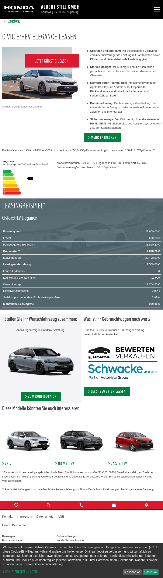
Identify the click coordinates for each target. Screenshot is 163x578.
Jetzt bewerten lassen (108, 392)
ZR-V (8, 464)
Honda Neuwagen (12, 540)
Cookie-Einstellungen (20, 572)
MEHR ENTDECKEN (103, 137)
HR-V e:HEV (66, 464)
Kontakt (7, 516)
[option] (28, 444)
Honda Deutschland (15, 525)
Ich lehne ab (132, 572)
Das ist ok (150, 572)
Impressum (24, 516)
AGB (61, 516)
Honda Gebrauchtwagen (70, 540)
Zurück (11, 22)
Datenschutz (44, 516)
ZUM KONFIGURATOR (42, 397)
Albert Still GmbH (60, 7)
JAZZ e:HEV (119, 464)
